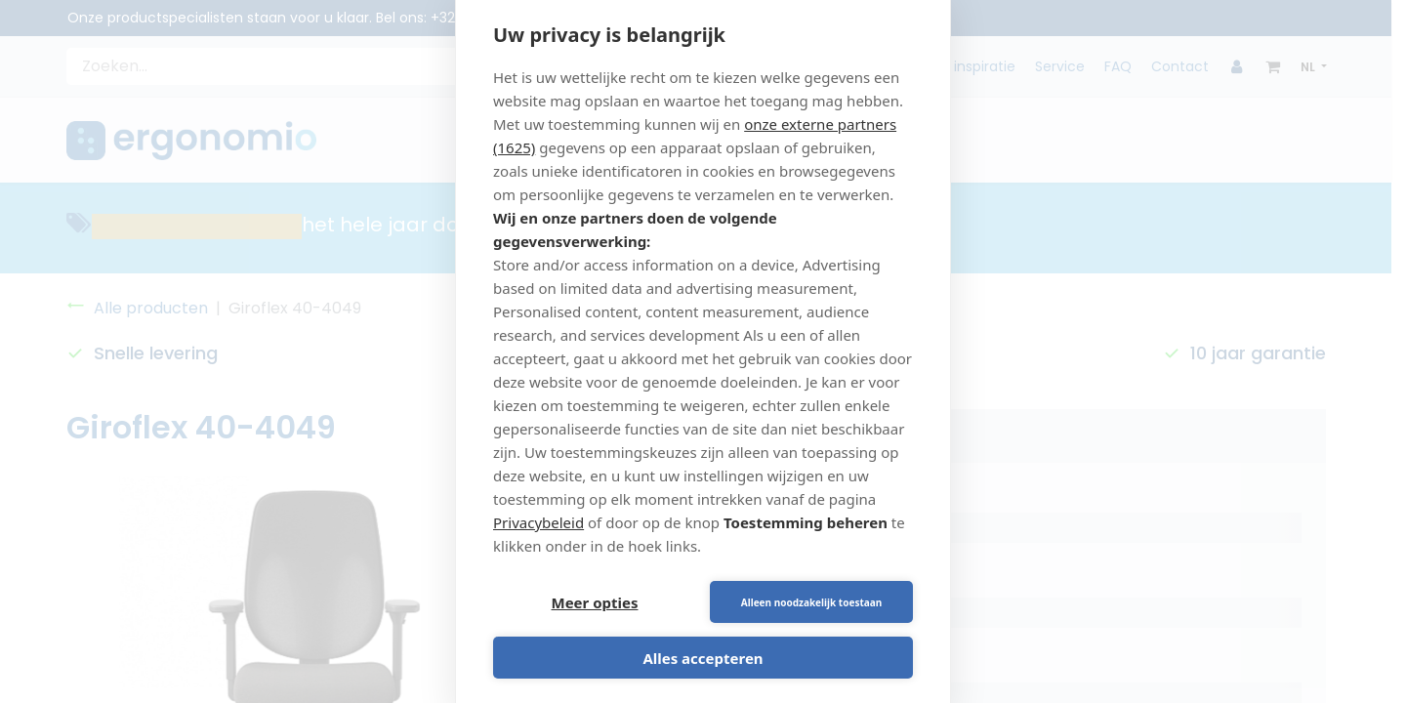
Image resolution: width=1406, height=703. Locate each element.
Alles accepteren (702, 658)
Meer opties (595, 602)
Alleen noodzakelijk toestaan (811, 602)
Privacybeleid (538, 522)
